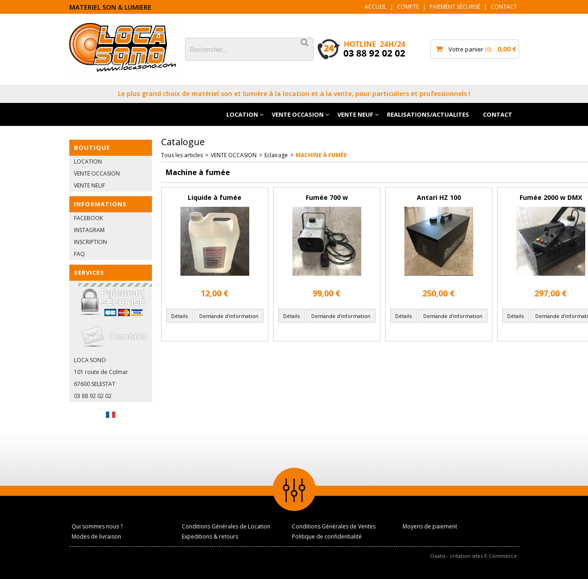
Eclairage (276, 155)
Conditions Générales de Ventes (333, 526)
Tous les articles (182, 155)
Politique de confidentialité (327, 536)
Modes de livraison (96, 536)
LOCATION (242, 114)
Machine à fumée (321, 155)
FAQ (79, 254)
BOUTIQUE (92, 147)
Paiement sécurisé (455, 7)
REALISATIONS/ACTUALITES (428, 114)
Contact (504, 7)
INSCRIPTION (90, 242)
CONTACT (497, 114)
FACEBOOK (88, 218)
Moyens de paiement (430, 526)
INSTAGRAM (89, 230)
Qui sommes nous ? (97, 526)
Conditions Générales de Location (226, 526)
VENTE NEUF (355, 114)
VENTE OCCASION (298, 114)
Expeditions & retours (210, 536)
